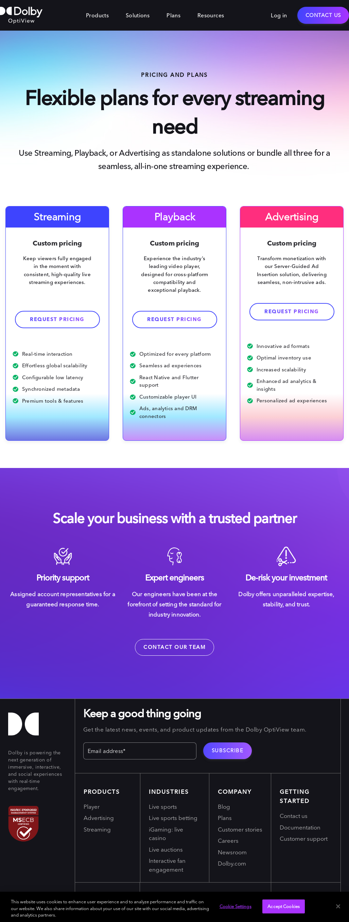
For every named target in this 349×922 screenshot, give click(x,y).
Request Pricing (291, 311)
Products (97, 15)
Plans (173, 15)
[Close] (338, 906)
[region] (174, 907)
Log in (279, 15)
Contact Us (323, 15)
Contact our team (174, 647)
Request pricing (57, 319)
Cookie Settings (235, 906)
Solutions (138, 15)
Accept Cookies (283, 906)
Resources (210, 15)
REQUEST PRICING (174, 319)
